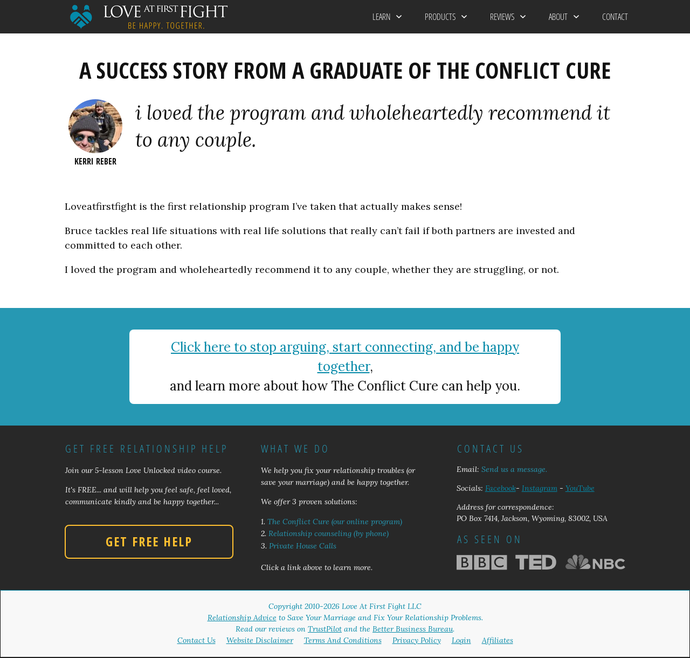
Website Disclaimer (259, 640)
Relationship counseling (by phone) (328, 533)
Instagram (539, 488)
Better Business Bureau (412, 629)
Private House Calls (302, 546)
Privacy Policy (416, 640)
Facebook (500, 488)
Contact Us (196, 640)
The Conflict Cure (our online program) (334, 521)
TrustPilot (325, 629)
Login (461, 640)
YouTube (580, 488)
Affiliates (497, 640)
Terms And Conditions (343, 640)
